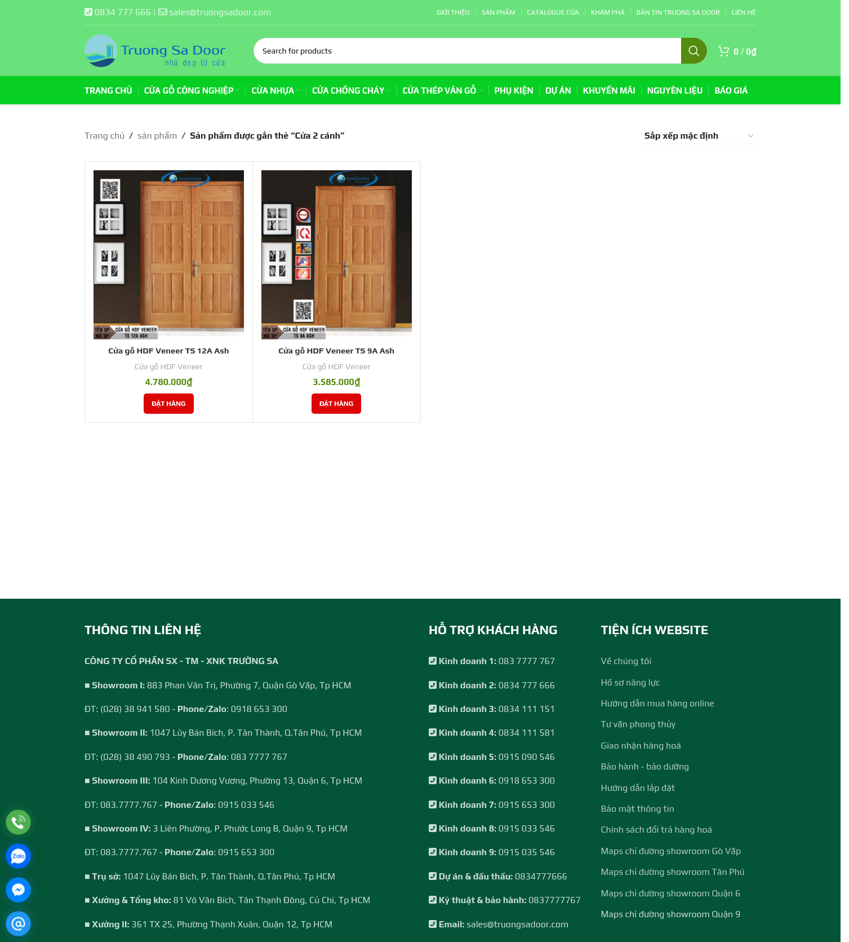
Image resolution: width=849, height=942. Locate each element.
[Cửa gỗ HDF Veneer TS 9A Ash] (336, 254)
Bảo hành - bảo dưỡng (645, 766)
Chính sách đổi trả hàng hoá (657, 829)
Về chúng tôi (626, 661)
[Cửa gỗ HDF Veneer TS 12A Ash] (169, 254)
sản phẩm (157, 135)
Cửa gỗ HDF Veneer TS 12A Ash (168, 350)
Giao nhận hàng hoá (641, 745)
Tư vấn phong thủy (638, 724)
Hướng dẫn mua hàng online (657, 703)
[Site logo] (155, 50)
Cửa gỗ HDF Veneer (169, 366)
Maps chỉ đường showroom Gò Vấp (671, 851)
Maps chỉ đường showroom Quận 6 (671, 893)
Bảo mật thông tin (637, 808)
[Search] (480, 51)
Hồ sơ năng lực (630, 682)
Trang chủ (105, 135)
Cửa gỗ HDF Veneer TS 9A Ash (336, 350)
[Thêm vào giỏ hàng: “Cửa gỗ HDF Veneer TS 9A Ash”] (336, 403)
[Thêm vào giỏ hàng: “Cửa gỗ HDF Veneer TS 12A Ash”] (168, 403)
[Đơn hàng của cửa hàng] (699, 135)
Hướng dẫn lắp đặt (638, 787)
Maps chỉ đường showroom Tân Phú (673, 871)
